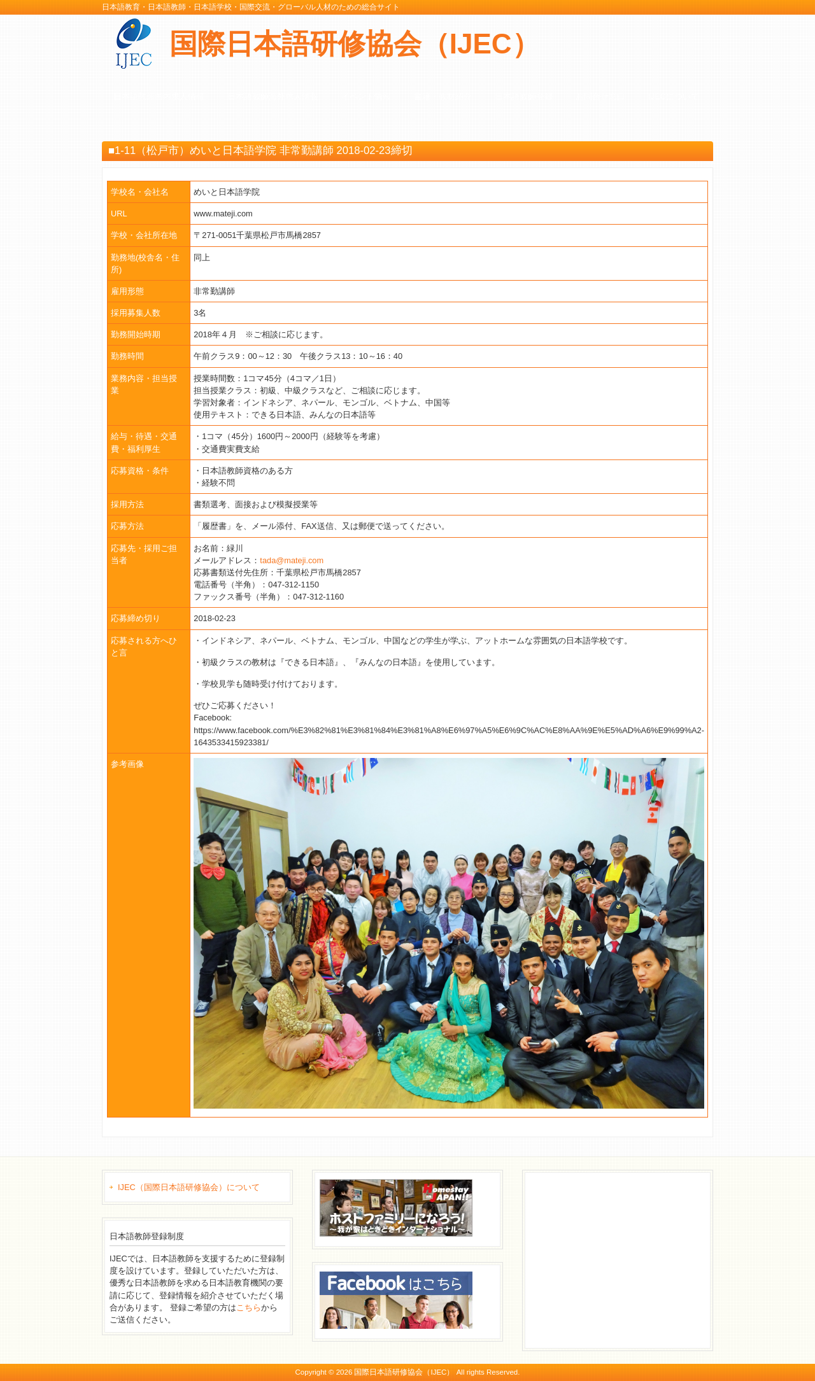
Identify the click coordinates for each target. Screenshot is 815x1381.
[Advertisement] (625, 1258)
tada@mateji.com (291, 560)
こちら (248, 1307)
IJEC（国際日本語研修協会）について (189, 1187)
